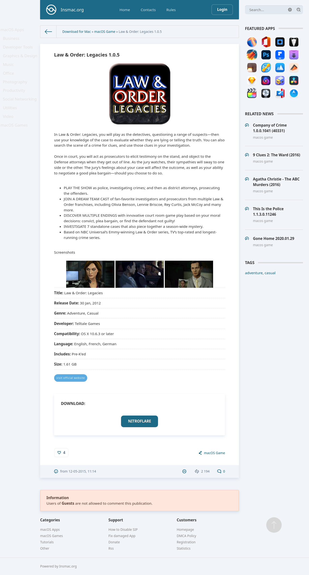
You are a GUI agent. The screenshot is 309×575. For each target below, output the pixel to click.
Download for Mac (76, 31)
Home (125, 9)
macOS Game (104, 31)
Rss (111, 548)
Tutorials (47, 542)
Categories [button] (50, 520)
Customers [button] (186, 520)
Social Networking (20, 111)
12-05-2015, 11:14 (82, 471)
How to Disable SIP (123, 529)
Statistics (183, 548)
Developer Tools (18, 50)
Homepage (185, 529)
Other (44, 548)
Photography (16, 90)
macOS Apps (13, 30)
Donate (114, 542)
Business (12, 40)
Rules (171, 9)
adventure (254, 272)
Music (10, 70)
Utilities (11, 121)
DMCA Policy (186, 535)
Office (10, 81)
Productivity (15, 101)
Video (9, 131)
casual (270, 272)
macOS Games (15, 141)
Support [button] (115, 520)
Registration (186, 542)
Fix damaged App (122, 535)
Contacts (148, 9)
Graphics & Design (21, 60)
